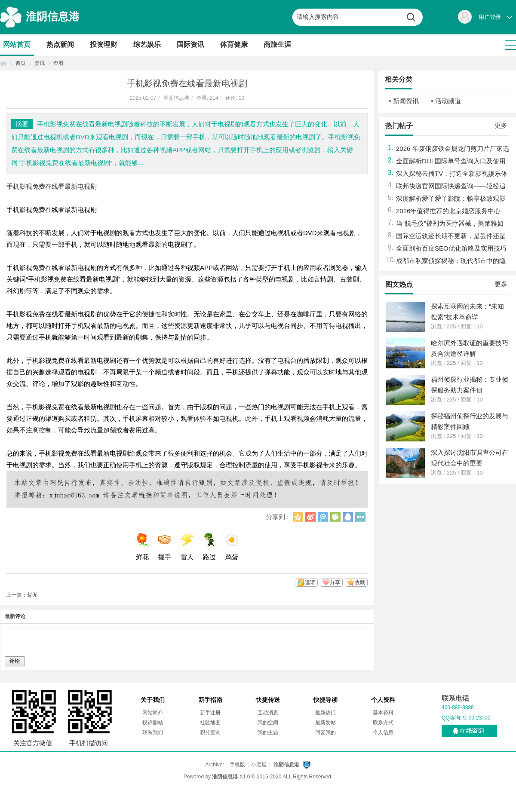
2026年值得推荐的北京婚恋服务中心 (448, 210)
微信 (335, 517)
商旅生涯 (277, 44)
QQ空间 (298, 517)
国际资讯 (190, 44)
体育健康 (234, 44)
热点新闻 (60, 44)
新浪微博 (310, 517)
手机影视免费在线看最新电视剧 (51, 186)
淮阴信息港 (53, 16)
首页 (3, 63)
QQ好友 (348, 517)
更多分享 (360, 517)
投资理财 (103, 44)
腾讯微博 (323, 517)
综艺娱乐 (147, 44)
